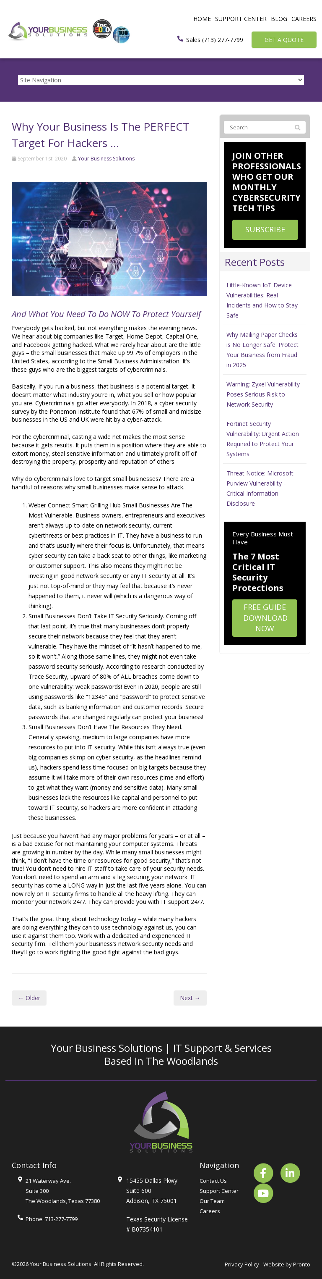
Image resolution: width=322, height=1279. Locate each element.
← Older (29, 998)
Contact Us (213, 1180)
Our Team (212, 1201)
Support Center (241, 19)
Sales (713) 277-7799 (214, 40)
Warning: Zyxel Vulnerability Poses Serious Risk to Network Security (263, 394)
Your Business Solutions (106, 158)
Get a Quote (284, 40)
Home (202, 19)
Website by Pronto (286, 1264)
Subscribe (265, 229)
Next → (190, 998)
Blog (279, 19)
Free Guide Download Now (265, 617)
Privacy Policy (242, 1264)
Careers (304, 19)
